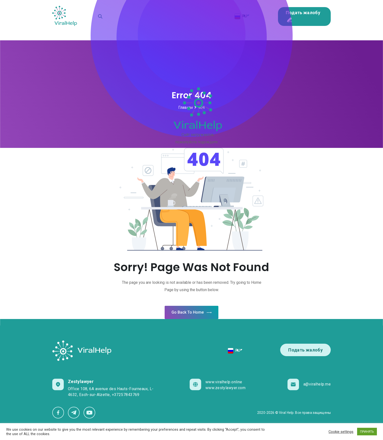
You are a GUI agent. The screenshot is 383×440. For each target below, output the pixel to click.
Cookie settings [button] (341, 431)
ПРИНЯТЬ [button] (367, 431)
